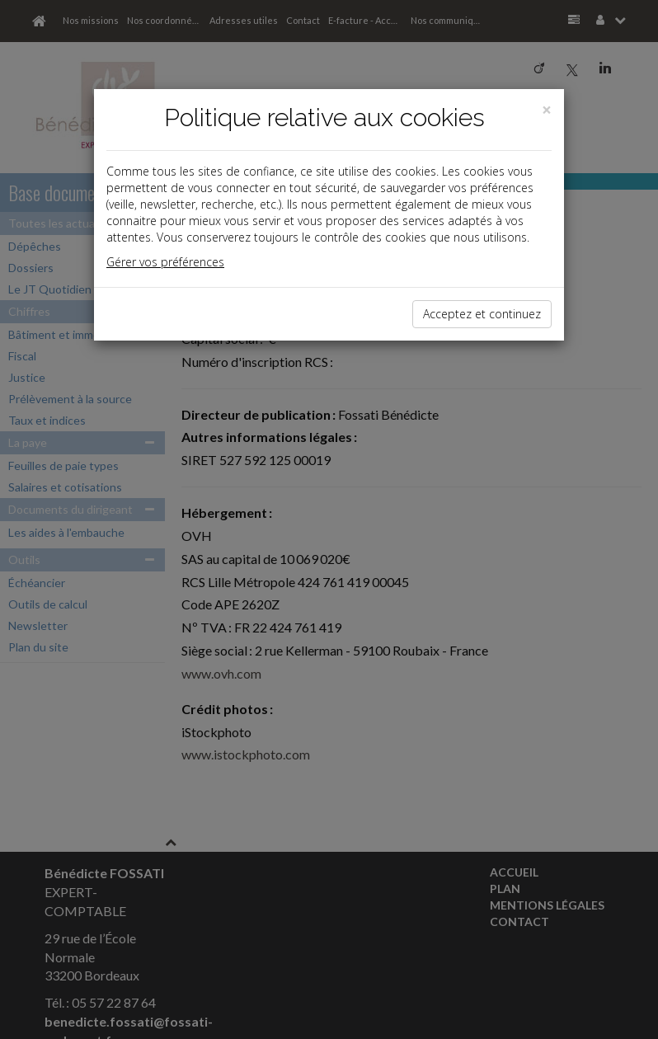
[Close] (547, 110)
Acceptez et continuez (482, 314)
